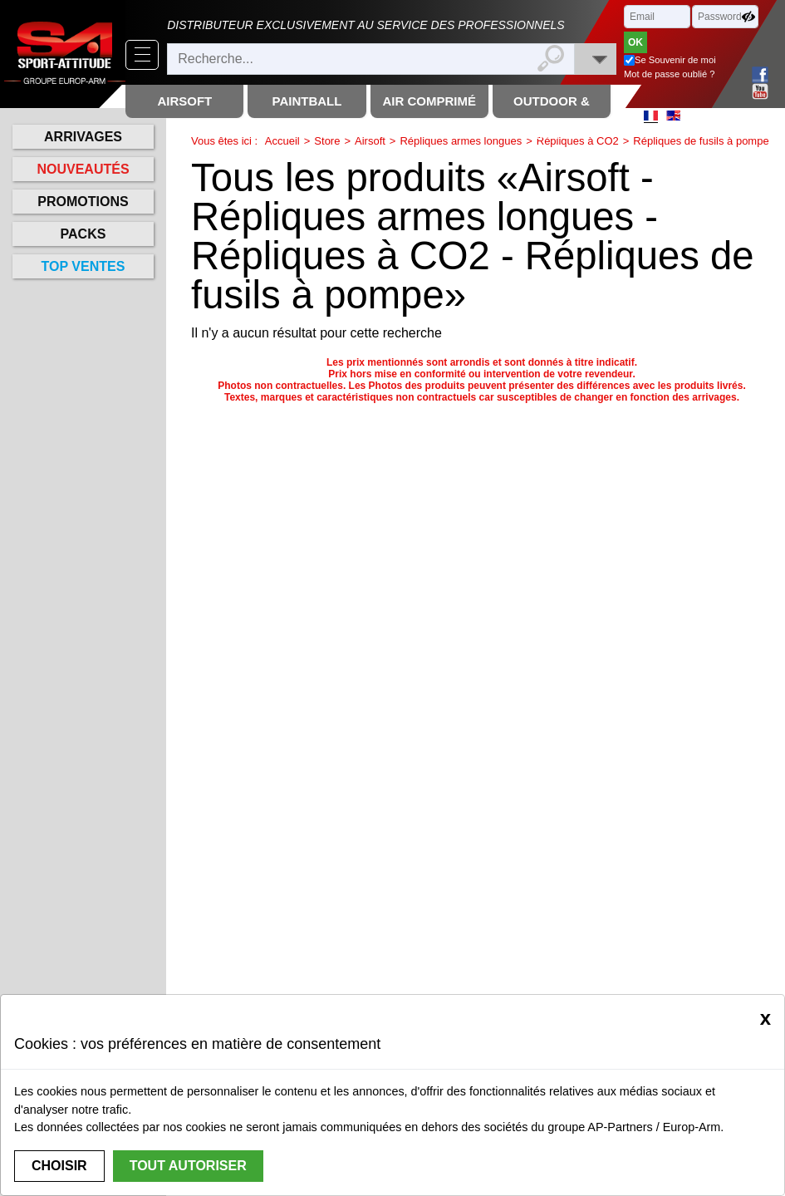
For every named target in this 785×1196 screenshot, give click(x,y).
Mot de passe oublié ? (669, 74)
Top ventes (83, 266)
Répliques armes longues (461, 141)
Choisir (59, 1166)
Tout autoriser (188, 1166)
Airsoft (370, 141)
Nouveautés (83, 169)
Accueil (282, 141)
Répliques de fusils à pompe (700, 141)
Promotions (82, 201)
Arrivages (83, 137)
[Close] (765, 1018)
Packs (83, 234)
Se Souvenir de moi (675, 60)
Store (327, 141)
